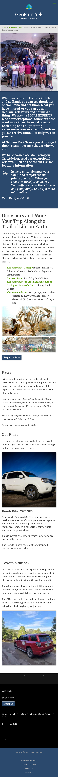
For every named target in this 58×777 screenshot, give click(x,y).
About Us (29, 768)
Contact (29, 772)
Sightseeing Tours (15, 27)
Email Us (8, 703)
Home (4, 27)
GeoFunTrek (29, 14)
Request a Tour (11, 357)
